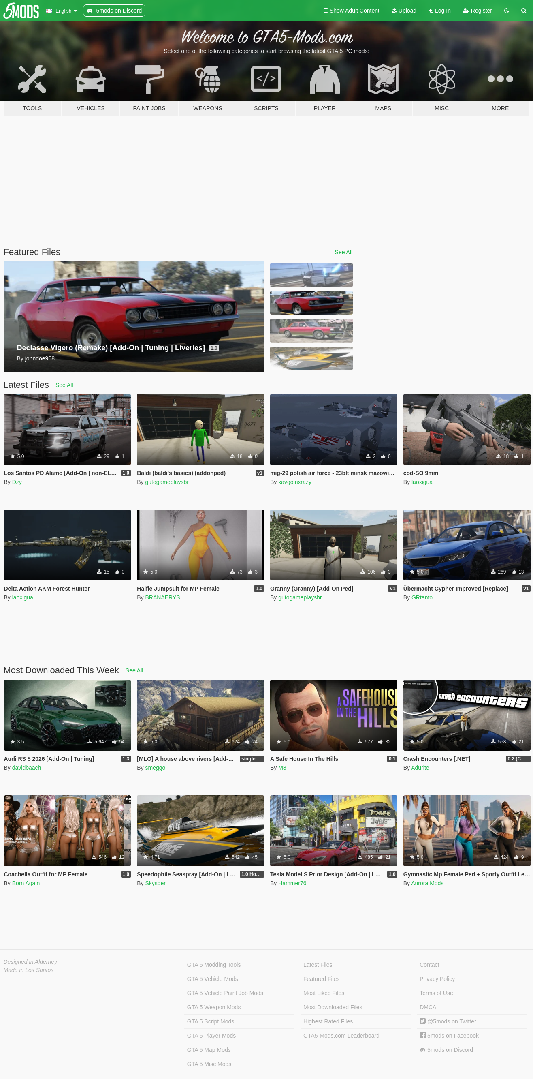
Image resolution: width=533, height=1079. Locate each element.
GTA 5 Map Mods (209, 1050)
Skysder (155, 883)
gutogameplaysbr (166, 482)
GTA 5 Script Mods (210, 1021)
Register (477, 10)
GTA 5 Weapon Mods (214, 1007)
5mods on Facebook (449, 1035)
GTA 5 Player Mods (211, 1035)
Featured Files (321, 979)
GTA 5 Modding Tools (214, 964)
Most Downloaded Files (332, 1007)
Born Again (26, 883)
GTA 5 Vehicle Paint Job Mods (225, 993)
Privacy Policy (437, 979)
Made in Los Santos (29, 970)
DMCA (428, 1007)
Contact (429, 964)
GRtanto (422, 597)
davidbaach (26, 767)
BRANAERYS (162, 597)
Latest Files (318, 964)
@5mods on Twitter (448, 1021)
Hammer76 (292, 883)
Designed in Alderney (31, 962)
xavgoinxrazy (294, 482)
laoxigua (422, 482)
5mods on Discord (446, 1050)
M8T (284, 767)
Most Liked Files (323, 993)
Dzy (17, 482)
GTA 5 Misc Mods (209, 1064)
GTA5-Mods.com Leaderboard (341, 1035)
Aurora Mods (427, 883)
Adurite (420, 767)
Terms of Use (436, 993)
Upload (404, 10)
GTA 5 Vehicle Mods (212, 979)
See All (344, 252)
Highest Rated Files (328, 1021)
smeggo (155, 767)
